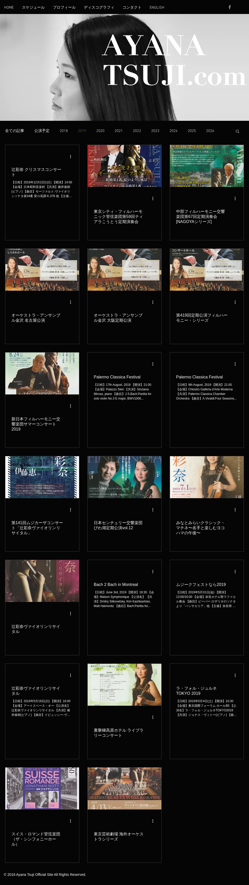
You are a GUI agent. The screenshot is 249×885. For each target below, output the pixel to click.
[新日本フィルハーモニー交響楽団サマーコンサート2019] (42, 373)
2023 (155, 131)
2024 (173, 131)
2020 (100, 131)
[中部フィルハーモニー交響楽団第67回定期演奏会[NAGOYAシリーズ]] (207, 166)
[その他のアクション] (72, 156)
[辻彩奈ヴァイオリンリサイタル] (42, 581)
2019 (82, 131)
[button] (237, 131)
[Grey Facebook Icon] (229, 7)
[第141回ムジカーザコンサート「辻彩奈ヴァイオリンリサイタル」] (42, 477)
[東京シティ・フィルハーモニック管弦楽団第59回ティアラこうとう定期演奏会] (124, 166)
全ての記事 (14, 131)
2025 (192, 131)
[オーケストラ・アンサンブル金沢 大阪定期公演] (124, 270)
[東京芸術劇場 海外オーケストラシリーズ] (124, 788)
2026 (210, 131)
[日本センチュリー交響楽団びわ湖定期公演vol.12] (124, 477)
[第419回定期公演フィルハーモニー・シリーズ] (207, 270)
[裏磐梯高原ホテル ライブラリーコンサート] (124, 685)
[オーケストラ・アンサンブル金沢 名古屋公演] (42, 270)
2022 (137, 131)
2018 (64, 131)
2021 (119, 131)
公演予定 (42, 131)
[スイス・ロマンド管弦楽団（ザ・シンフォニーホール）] (42, 788)
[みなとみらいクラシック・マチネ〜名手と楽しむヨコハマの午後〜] (207, 477)
